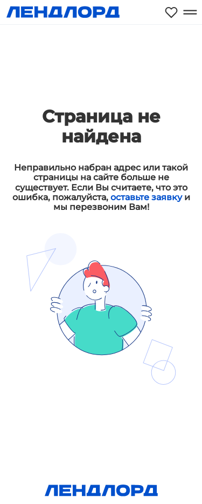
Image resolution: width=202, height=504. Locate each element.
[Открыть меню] (190, 12)
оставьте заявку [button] (146, 197)
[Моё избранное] (171, 12)
